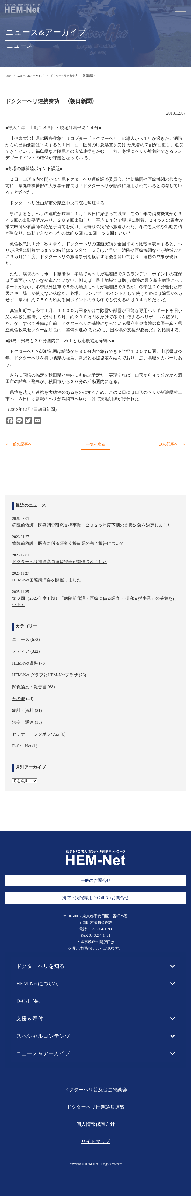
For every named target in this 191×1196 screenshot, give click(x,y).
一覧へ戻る (95, 444)
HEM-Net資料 (25, 663)
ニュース (20, 639)
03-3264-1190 (101, 929)
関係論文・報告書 (29, 686)
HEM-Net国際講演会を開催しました (46, 580)
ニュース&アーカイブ (30, 75)
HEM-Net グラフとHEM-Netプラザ (45, 675)
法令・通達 (23, 722)
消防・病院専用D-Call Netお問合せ (95, 897)
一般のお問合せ (96, 880)
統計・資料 (23, 710)
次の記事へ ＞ (172, 444)
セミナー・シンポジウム (36, 734)
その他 (18, 698)
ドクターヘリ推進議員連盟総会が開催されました (59, 561)
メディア (20, 651)
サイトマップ (95, 1141)
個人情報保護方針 (95, 1124)
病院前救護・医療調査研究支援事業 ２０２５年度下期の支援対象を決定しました (92, 525)
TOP (8, 75)
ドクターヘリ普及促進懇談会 (95, 1089)
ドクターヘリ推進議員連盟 (96, 1107)
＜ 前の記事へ (18, 444)
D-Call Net (21, 746)
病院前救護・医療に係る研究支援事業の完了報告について (68, 543)
